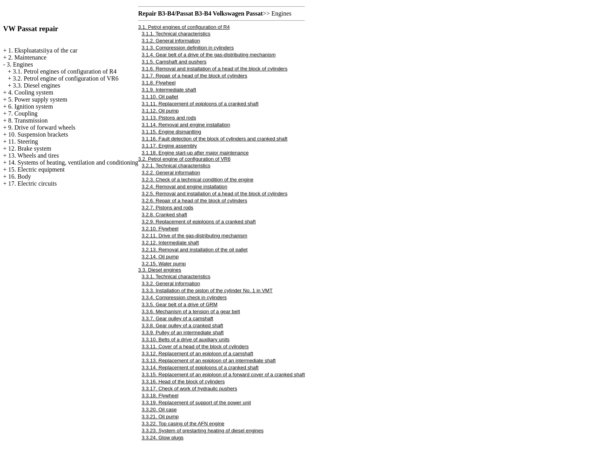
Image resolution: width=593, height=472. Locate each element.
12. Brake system (29, 148)
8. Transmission (27, 120)
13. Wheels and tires (33, 155)
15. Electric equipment (36, 169)
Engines (281, 13)
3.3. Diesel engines (36, 85)
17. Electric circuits (32, 183)
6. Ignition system (30, 106)
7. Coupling (23, 113)
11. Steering (23, 141)
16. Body (19, 176)
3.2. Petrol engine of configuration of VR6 (66, 78)
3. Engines (20, 64)
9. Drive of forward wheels (41, 127)
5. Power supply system (37, 99)
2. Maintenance (27, 57)
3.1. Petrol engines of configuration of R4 (65, 71)
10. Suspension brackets (38, 134)
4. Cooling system (30, 92)
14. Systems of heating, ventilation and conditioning (73, 162)
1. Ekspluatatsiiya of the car (42, 50)
